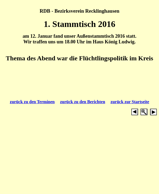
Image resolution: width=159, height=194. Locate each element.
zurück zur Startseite (130, 101)
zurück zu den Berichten (82, 101)
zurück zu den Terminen (32, 101)
